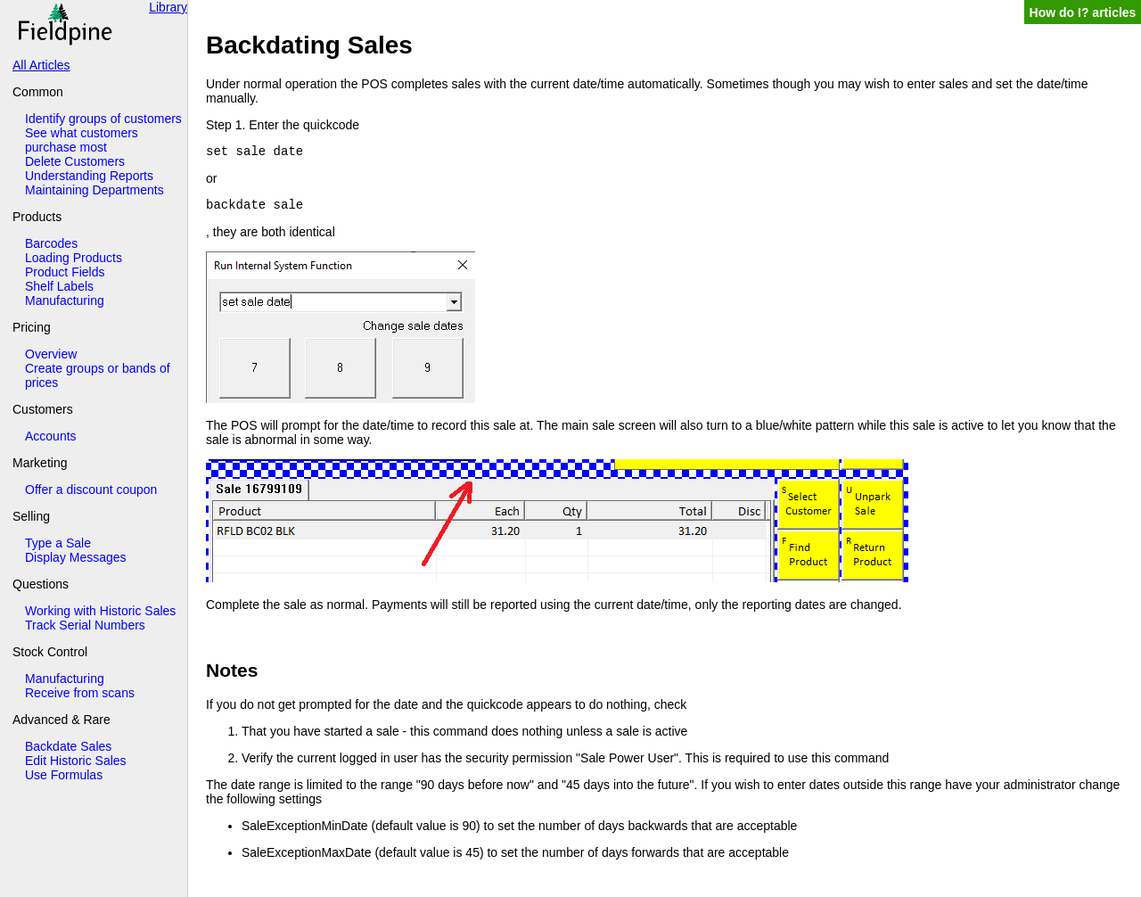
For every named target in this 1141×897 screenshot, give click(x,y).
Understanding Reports (89, 176)
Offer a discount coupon (91, 489)
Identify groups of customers (103, 118)
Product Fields (64, 272)
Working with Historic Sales (100, 611)
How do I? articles (1083, 12)
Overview (51, 354)
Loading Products (73, 258)
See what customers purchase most (81, 140)
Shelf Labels (59, 286)
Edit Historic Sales (76, 760)
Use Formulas (64, 775)
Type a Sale (58, 543)
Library (168, 7)
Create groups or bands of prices (97, 375)
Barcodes (51, 243)
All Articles (41, 65)
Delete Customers (75, 161)
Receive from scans (80, 693)
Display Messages (76, 557)
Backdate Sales (68, 746)
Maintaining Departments (94, 190)
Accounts (51, 436)
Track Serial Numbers (85, 625)
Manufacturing (64, 300)
